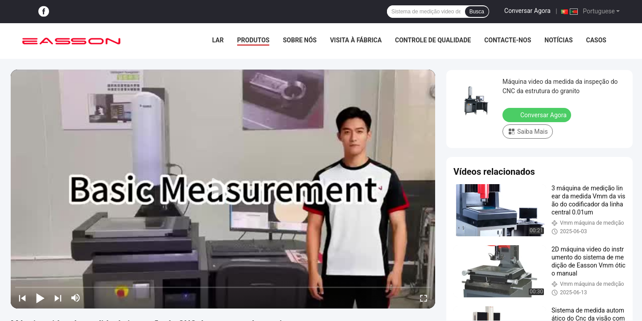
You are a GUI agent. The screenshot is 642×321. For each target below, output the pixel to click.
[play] (223, 189)
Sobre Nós (300, 40)
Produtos (253, 40)
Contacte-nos (507, 40)
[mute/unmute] (76, 298)
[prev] (22, 298)
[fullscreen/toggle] (423, 298)
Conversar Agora (527, 10)
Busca (476, 11)
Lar (218, 40)
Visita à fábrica (356, 40)
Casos (596, 40)
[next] (58, 298)
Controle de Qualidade (433, 40)
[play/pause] (40, 298)
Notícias (558, 40)
